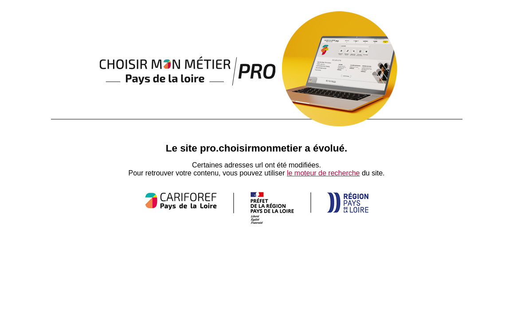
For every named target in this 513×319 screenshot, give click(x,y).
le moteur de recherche (323, 173)
